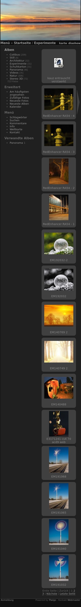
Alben (9, 50)
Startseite (22, 43)
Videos (14, 72)
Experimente (45, 43)
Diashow (74, 43)
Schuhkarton (18, 66)
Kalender (15, 106)
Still (12, 57)
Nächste (51, 593)
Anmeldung (7, 600)
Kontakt (15, 132)
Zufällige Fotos (19, 97)
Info (12, 126)
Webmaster (73, 600)
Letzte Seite (67, 593)
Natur (13, 75)
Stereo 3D (16, 78)
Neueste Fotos (19, 100)
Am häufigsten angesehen (19, 93)
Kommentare (18, 123)
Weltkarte (16, 129)
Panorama (16, 69)
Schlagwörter (18, 117)
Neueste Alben (19, 103)
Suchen (14, 120)
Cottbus (15, 54)
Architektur (17, 60)
